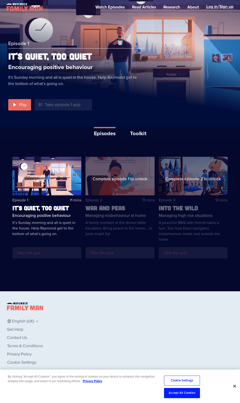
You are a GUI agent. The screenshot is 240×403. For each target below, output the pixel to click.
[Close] (234, 394)
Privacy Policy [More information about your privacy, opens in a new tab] (92, 389)
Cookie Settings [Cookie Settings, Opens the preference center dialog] (182, 388)
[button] (19, 105)
